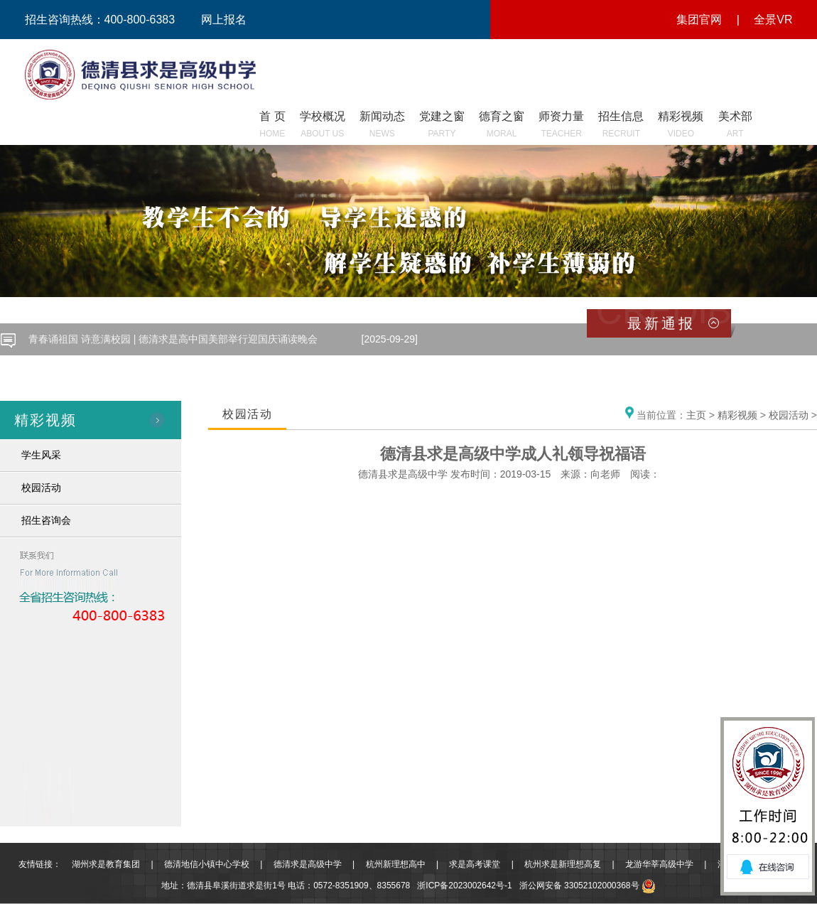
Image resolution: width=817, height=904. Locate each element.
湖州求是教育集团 (106, 864)
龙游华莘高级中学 (659, 864)
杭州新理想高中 (396, 864)
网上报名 (224, 20)
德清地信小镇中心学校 (206, 864)
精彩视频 (737, 415)
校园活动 (41, 487)
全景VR (773, 20)
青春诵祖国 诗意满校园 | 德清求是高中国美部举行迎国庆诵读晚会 (173, 339)
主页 (696, 415)
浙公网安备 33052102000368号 (587, 885)
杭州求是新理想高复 (562, 864)
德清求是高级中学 (308, 864)
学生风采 (41, 455)
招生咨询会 (46, 520)
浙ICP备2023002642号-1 (464, 885)
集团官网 (699, 20)
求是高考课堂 (474, 864)
